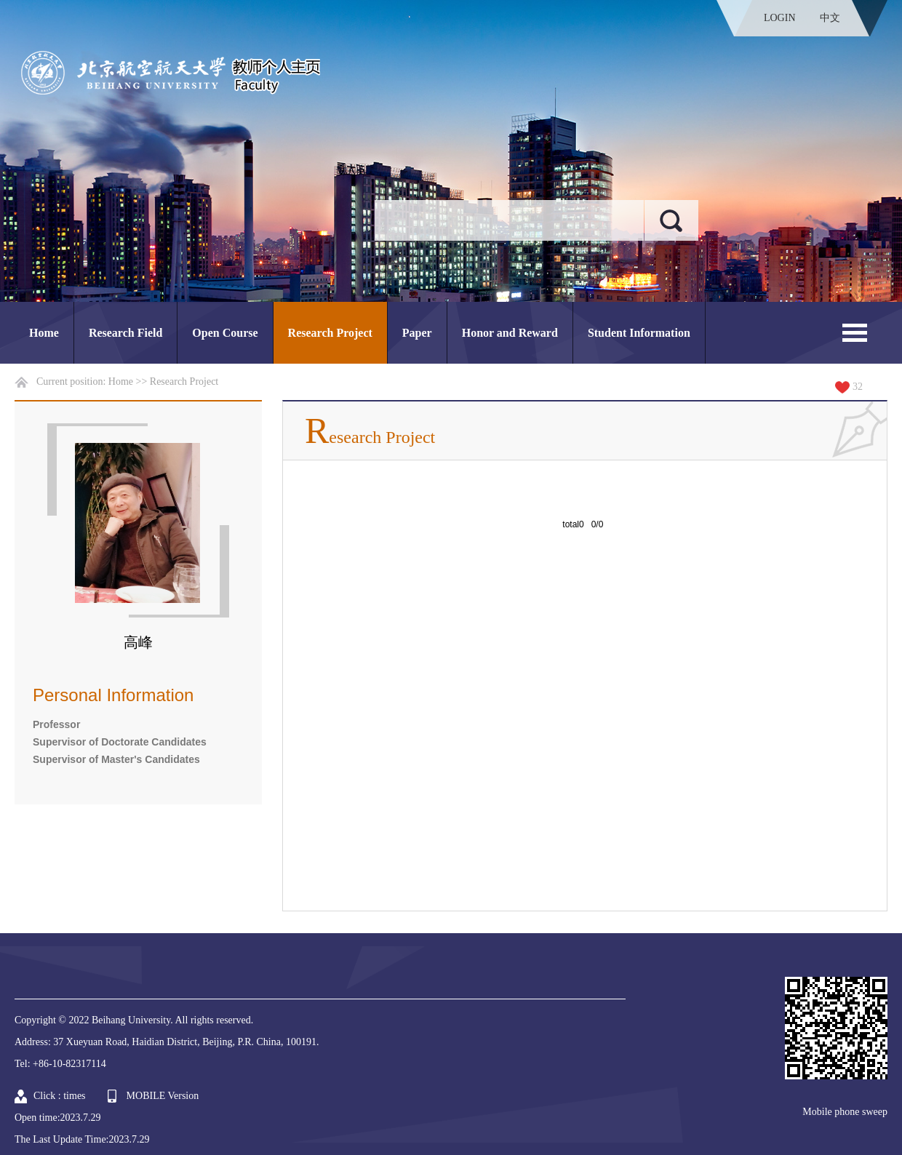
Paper (417, 333)
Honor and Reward (510, 333)
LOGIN (780, 17)
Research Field (125, 333)
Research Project (330, 333)
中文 (830, 17)
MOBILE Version (163, 1095)
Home (44, 333)
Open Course (225, 333)
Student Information (639, 333)
